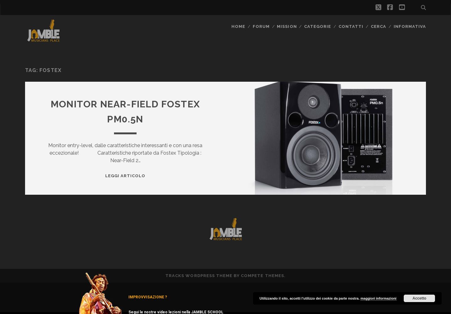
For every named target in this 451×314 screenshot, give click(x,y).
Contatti (351, 26)
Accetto (419, 298)
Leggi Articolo (125, 175)
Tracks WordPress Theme (198, 275)
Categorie (317, 26)
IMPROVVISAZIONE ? (147, 297)
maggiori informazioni (378, 298)
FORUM (261, 26)
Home (238, 26)
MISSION (287, 26)
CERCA (378, 26)
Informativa (410, 26)
